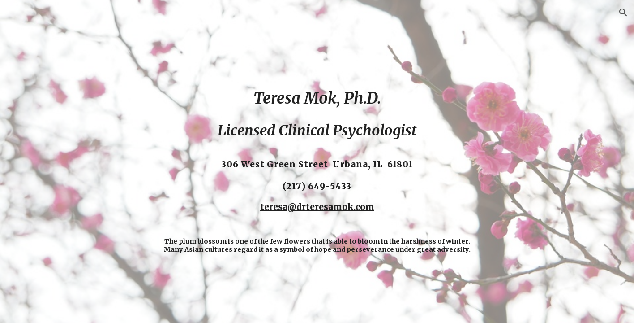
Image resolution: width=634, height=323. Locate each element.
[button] (623, 12)
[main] (317, 161)
